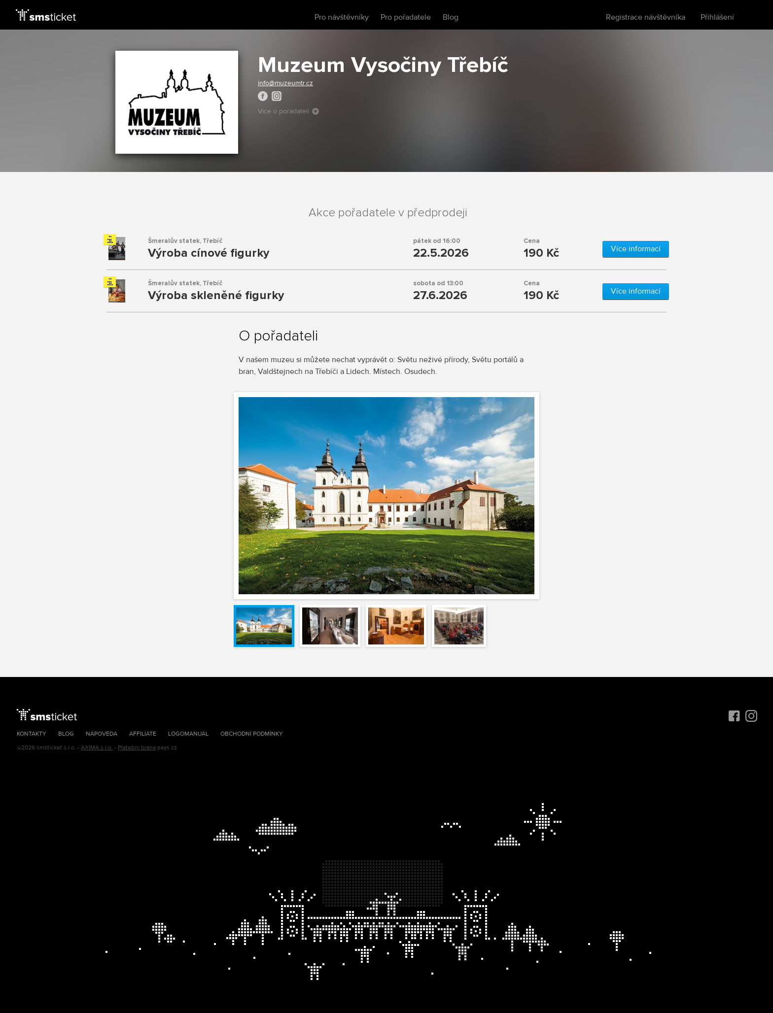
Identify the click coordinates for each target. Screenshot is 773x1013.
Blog (450, 17)
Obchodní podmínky (251, 734)
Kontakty (31, 734)
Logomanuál (188, 734)
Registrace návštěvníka (645, 17)
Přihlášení (717, 17)
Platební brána (137, 747)
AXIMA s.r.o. (97, 747)
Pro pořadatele (406, 17)
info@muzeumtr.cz (285, 83)
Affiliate (142, 734)
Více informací (636, 249)
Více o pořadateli (288, 111)
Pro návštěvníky (342, 17)
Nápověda (101, 734)
